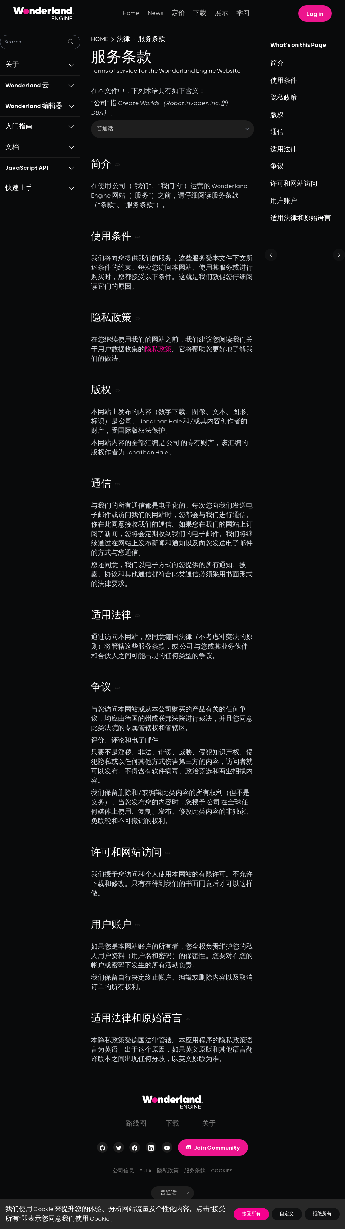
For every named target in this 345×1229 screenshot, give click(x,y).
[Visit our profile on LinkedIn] (151, 1149)
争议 (277, 166)
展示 (221, 13)
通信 (277, 132)
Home (131, 13)
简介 (277, 63)
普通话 (177, 1193)
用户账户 (283, 201)
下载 (200, 13)
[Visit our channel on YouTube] (167, 1149)
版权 (277, 115)
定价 (178, 13)
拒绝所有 (322, 1214)
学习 (243, 13)
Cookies (221, 1171)
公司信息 (123, 1171)
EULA (145, 1171)
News (155, 13)
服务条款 (151, 39)
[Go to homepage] (172, 1102)
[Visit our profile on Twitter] (118, 1149)
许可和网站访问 (293, 184)
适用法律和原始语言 (300, 218)
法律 (123, 39)
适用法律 (283, 149)
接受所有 (251, 1214)
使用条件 (283, 81)
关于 (209, 1123)
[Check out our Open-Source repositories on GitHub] (102, 1149)
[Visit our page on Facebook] (134, 1149)
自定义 (287, 1214)
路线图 (136, 1123)
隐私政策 (158, 349)
